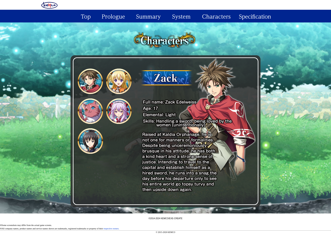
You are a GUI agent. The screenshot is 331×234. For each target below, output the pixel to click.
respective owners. (111, 228)
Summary (148, 16)
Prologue (112, 16)
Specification (253, 16)
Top (77, 16)
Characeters (218, 16)
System (183, 16)
